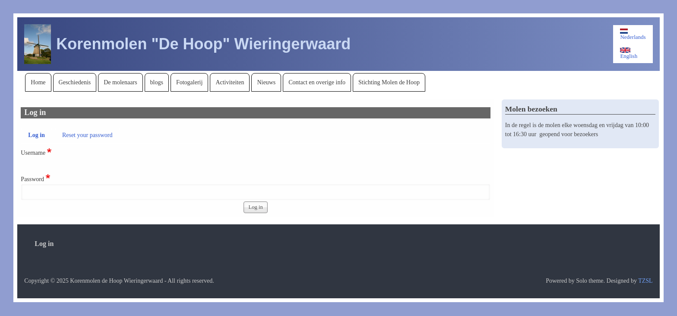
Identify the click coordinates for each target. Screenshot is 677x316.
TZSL (645, 281)
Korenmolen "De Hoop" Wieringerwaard (203, 44)
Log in (36, 135)
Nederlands (632, 34)
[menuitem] (38, 82)
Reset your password (87, 135)
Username (33, 153)
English (628, 53)
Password (32, 179)
